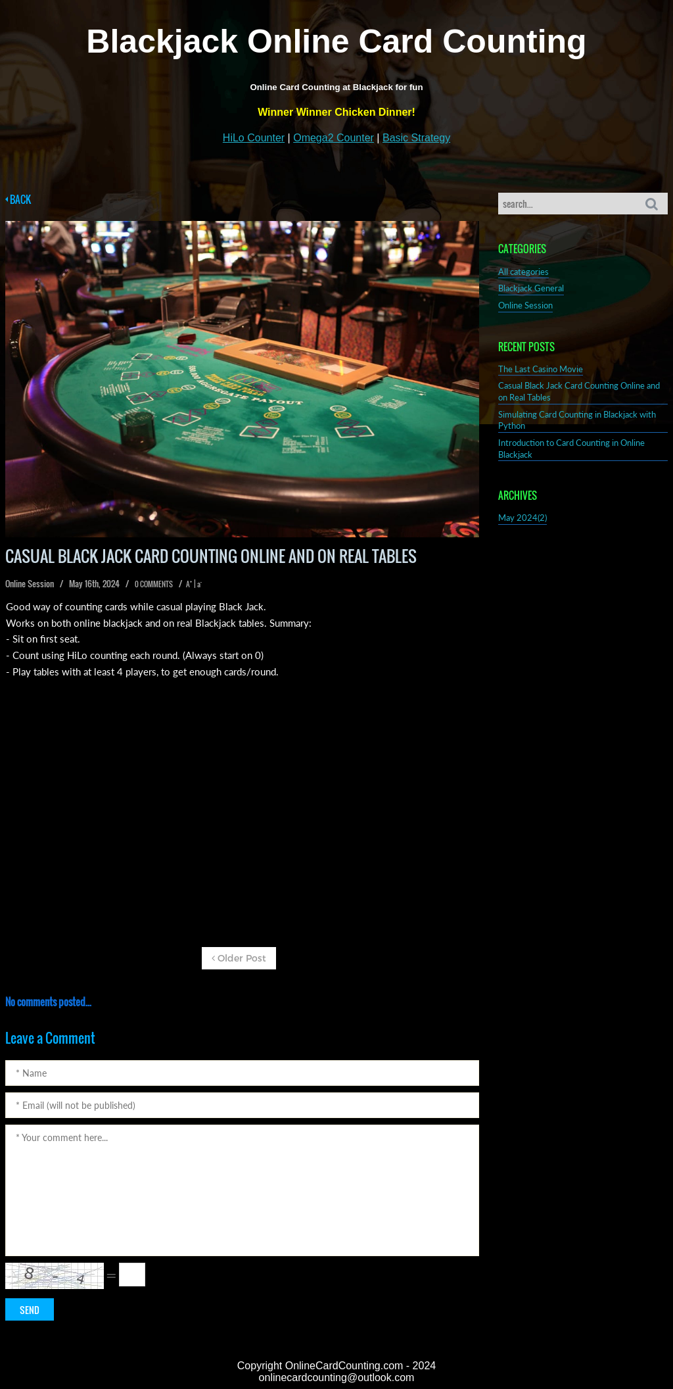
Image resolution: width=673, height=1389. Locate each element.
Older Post (239, 957)
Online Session (525, 305)
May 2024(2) (522, 518)
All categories (523, 272)
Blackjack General (531, 288)
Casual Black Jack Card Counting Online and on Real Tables (579, 391)
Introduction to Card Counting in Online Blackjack (571, 449)
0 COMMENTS (154, 583)
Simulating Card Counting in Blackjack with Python (577, 420)
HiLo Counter (254, 137)
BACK (18, 200)
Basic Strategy (416, 137)
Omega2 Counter (333, 137)
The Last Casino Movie (540, 369)
